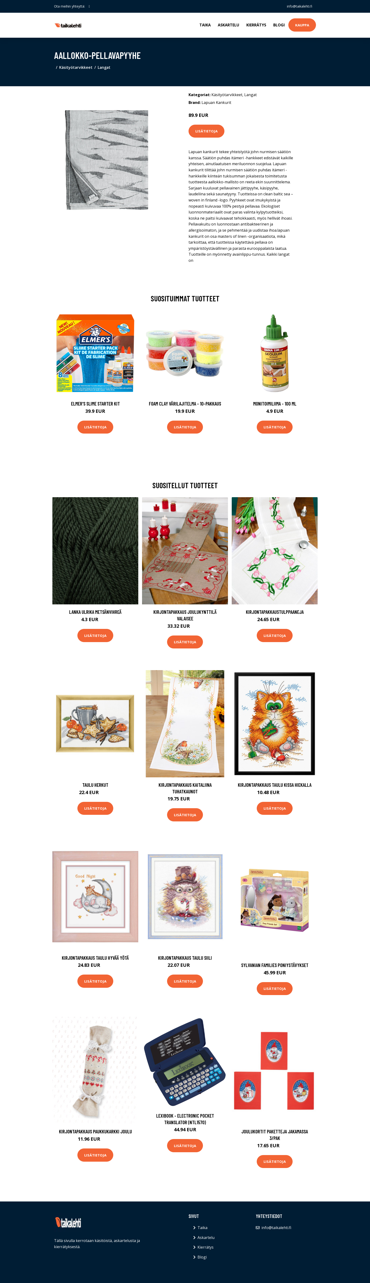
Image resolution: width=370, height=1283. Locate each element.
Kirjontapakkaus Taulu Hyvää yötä (95, 958)
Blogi (279, 25)
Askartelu (228, 25)
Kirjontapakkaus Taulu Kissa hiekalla (274, 785)
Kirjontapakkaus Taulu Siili (185, 958)
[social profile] (89, 6)
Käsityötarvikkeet (75, 67)
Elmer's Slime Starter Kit (95, 403)
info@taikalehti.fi (299, 6)
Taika (205, 25)
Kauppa (302, 25)
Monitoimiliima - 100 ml (274, 403)
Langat (104, 67)
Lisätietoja (206, 131)
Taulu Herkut (95, 785)
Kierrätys (256, 25)
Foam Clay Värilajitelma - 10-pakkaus (185, 403)
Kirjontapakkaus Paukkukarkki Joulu (95, 1131)
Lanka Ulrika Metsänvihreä (95, 612)
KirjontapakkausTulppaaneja (275, 612)
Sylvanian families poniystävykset (274, 965)
